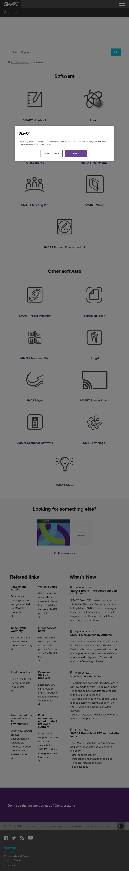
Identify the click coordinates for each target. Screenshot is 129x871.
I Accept (75, 153)
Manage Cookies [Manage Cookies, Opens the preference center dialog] (51, 153)
